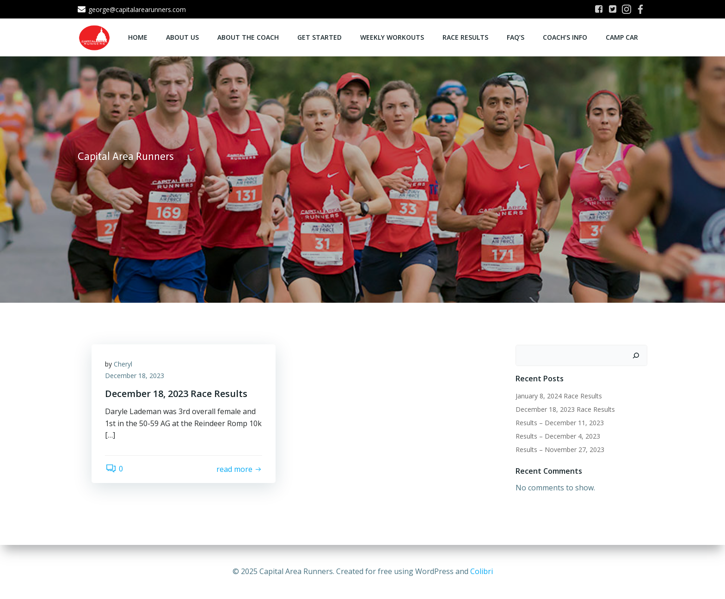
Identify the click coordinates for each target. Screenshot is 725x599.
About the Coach (248, 37)
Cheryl (123, 364)
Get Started (319, 37)
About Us (182, 37)
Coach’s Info (565, 37)
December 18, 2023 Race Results (565, 409)
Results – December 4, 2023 (558, 436)
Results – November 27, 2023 (560, 449)
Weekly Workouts (392, 37)
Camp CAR (622, 37)
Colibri (481, 571)
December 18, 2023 (135, 376)
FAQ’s (515, 37)
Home (137, 37)
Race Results (465, 37)
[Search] (636, 355)
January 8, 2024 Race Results (559, 395)
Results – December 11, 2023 (560, 422)
